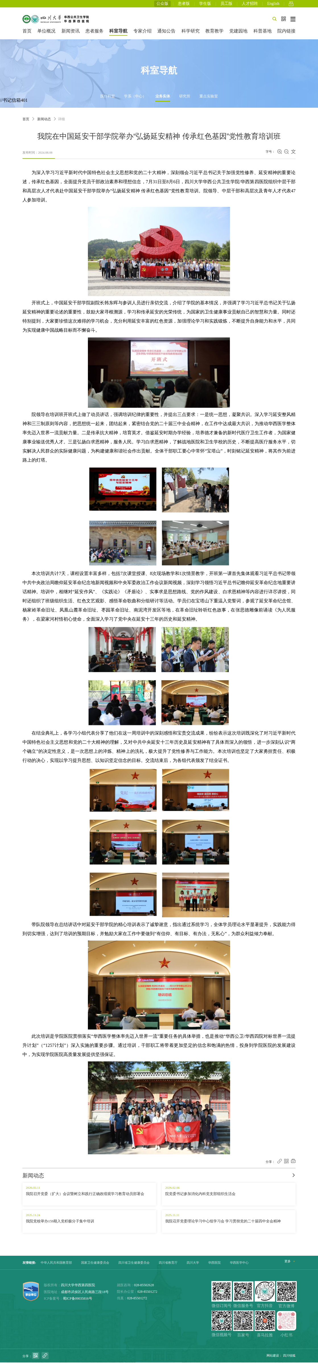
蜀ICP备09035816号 (77, 1300)
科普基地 (262, 32)
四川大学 (193, 1264)
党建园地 (238, 32)
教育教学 (214, 32)
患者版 (184, 4)
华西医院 (214, 1264)
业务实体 (162, 98)
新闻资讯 (70, 32)
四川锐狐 (289, 1357)
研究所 (184, 98)
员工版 (226, 4)
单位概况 (46, 32)
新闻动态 (44, 121)
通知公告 (166, 32)
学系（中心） (135, 98)
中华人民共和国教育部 (56, 1264)
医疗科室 (107, 98)
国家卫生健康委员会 (95, 1264)
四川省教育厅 (168, 1264)
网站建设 (273, 1357)
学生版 (205, 4)
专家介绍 (142, 32)
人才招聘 (250, 4)
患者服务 (94, 32)
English (273, 4)
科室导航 (118, 32)
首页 (27, 32)
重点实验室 (208, 98)
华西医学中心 (239, 1264)
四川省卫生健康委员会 (134, 1264)
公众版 (162, 4)
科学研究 (190, 32)
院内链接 (286, 32)
